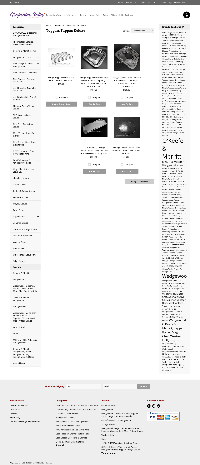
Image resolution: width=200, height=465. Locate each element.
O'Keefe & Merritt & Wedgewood (22, 298)
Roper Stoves (19, 210)
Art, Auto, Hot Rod (179, 64)
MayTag (165, 135)
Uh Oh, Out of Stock (61, 105)
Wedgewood (18, 279)
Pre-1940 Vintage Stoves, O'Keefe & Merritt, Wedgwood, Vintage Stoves (174, 218)
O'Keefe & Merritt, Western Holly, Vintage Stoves (174, 208)
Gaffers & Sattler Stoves (24, 191)
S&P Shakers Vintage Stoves (22, 116)
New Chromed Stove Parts (25, 72)
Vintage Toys (178, 269)
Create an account (183, 2)
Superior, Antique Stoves (171, 247)
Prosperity (166, 232)
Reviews (84, 15)
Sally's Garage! (19, 261)
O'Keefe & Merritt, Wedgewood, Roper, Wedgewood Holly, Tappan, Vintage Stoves (23, 353)
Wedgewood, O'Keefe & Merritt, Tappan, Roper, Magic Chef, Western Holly (25, 288)
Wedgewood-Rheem (170, 352)
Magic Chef (166, 119)
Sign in (171, 2)
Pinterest (153, 406)
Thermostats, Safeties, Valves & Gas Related (23, 43)
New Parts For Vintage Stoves (23, 125)
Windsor (180, 367)
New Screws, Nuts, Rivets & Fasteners (24, 143)
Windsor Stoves (20, 242)
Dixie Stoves (18, 248)
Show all (60, 445)
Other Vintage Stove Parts (24, 254)
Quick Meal (175, 232)
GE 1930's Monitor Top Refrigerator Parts (23, 152)
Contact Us (72, 15)
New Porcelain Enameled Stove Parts (24, 80)
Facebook (149, 406)
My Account (146, 2)
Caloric (165, 67)
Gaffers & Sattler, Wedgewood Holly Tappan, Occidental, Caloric (174, 103)
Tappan (165, 250)
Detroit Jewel (173, 72)
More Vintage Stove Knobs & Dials (25, 134)
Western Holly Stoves (22, 235)
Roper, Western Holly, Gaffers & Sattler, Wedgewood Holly (173, 242)
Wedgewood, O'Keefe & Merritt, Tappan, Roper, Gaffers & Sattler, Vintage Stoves (172, 316)
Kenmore (176, 114)
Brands (58, 25)
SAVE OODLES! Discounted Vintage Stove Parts (25, 34)
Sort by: (126, 31)
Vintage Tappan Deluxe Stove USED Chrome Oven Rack (61, 79)
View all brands (19, 363)
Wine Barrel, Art (168, 370)
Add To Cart (94, 104)
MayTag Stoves (20, 203)
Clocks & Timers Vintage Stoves (24, 107)
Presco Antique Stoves (170, 229)
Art (170, 64)
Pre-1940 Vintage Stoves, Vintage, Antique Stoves (174, 223)
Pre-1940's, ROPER (175, 226)
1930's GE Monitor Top (178, 46)
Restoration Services (55, 15)
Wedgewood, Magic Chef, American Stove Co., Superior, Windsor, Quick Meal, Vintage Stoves (24, 317)
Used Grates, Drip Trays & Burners (25, 98)
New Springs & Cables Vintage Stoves (23, 65)
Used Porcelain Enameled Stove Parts (24, 89)
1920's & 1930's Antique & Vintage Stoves (25, 341)
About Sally (95, 15)
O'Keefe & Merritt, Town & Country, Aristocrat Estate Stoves (173, 189)
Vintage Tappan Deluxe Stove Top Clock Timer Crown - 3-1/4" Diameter (126, 150)
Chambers (166, 69)
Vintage (165, 260)
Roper (15, 333)
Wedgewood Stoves (22, 57)
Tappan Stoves (20, 216)
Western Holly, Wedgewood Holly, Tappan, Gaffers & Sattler (173, 364)
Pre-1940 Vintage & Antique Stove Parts (22, 161)
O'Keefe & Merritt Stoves (24, 51)
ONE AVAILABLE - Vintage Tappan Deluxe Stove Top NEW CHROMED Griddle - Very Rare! (93, 150)
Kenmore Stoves (20, 197)
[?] (183, 27)
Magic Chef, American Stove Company (172, 120)
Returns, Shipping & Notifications (118, 15)
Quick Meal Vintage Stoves (25, 229)
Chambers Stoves (21, 178)
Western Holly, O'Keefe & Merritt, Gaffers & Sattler (174, 359)
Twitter (158, 406)
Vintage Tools (167, 269)
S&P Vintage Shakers (175, 245)
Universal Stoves (20, 223)
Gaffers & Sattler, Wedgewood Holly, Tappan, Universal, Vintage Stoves (172, 109)
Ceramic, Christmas (176, 67)
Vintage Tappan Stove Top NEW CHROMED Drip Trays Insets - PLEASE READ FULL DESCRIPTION (126, 82)
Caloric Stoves (19, 184)
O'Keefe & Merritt (21, 273)
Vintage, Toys (167, 272)
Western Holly (19, 327)
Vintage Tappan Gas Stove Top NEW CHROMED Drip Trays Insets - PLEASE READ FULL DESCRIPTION (94, 82)
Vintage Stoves (19, 306)
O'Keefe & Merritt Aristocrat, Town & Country (173, 168)
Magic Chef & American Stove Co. (23, 170)
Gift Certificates (160, 2)
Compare (63, 97)
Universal (172, 255)
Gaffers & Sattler (175, 82)
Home (48, 25)
